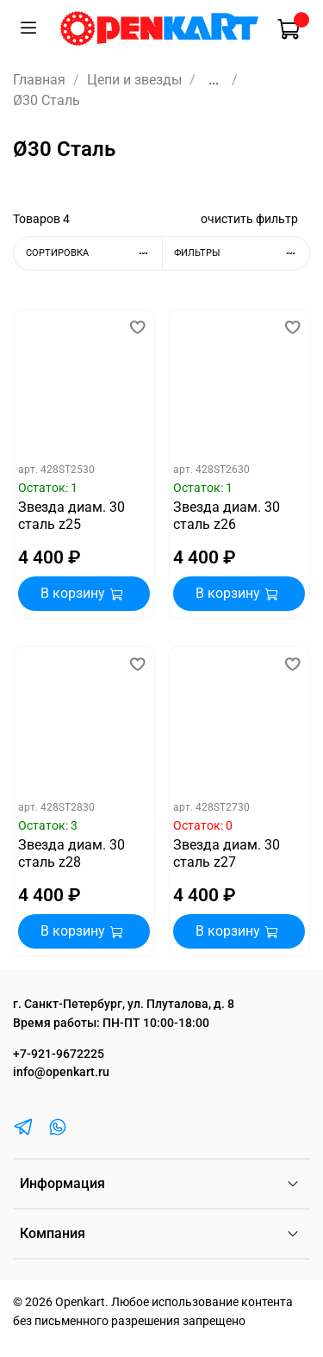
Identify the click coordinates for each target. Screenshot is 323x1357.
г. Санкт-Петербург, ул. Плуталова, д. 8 (123, 1004)
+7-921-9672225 (58, 1054)
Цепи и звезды (134, 80)
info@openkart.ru (61, 1072)
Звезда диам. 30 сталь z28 (71, 853)
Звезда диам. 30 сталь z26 (226, 515)
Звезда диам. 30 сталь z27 (226, 853)
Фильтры (241, 252)
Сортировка (94, 252)
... (213, 80)
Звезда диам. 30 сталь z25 (71, 515)
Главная (39, 80)
